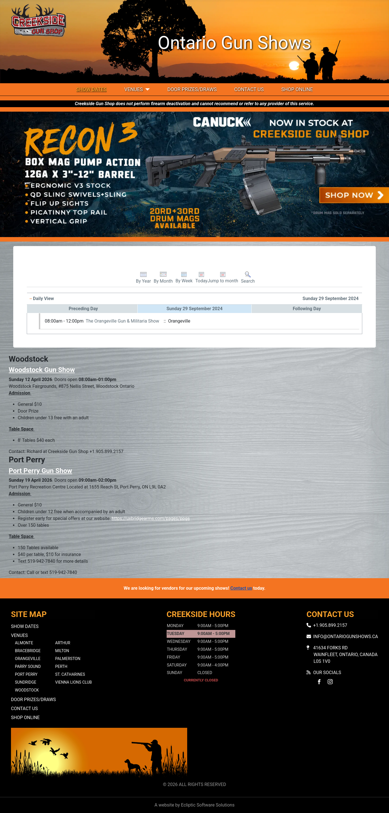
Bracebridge (28, 650)
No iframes (290, 753)
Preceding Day (83, 308)
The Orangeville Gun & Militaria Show (122, 321)
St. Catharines (70, 674)
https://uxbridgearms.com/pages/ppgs (151, 518)
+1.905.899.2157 (330, 625)
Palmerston (67, 658)
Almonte (24, 643)
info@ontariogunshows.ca (345, 636)
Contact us (241, 588)
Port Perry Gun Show (40, 471)
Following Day (307, 308)
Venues (133, 89)
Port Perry (26, 674)
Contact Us (249, 89)
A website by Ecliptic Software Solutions (194, 805)
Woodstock (27, 690)
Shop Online (297, 89)
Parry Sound (28, 666)
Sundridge (25, 682)
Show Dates (91, 89)
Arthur (62, 643)
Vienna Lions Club (73, 682)
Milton (62, 650)
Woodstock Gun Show (42, 370)
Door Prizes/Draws (192, 89)
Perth (61, 666)
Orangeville (28, 658)
